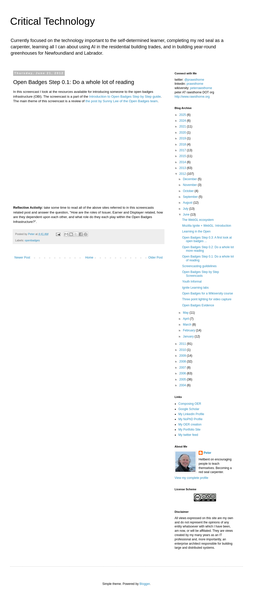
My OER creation (189, 424)
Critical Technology (52, 21)
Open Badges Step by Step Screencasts (200, 273)
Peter (207, 453)
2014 (183, 162)
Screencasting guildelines (199, 266)
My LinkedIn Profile (191, 414)
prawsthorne (194, 84)
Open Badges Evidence (198, 305)
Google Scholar (188, 409)
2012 (183, 174)
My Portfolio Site (189, 429)
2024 (183, 120)
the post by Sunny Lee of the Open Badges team (122, 101)
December (190, 179)
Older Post (155, 257)
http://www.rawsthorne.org (192, 96)
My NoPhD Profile (190, 419)
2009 (183, 355)
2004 (183, 385)
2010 (183, 350)
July (186, 208)
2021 (183, 126)
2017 (183, 150)
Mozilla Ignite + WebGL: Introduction (206, 225)
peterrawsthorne (201, 88)
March (187, 324)
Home (89, 257)
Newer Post (22, 257)
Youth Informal (192, 281)
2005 (183, 379)
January (189, 336)
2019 (183, 138)
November (190, 185)
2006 (183, 373)
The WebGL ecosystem (198, 220)
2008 (183, 361)
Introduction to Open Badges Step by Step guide (125, 96)
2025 (183, 115)
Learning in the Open (196, 231)
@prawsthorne (194, 79)
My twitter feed (188, 435)
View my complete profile (191, 478)
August (188, 202)
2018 (183, 144)
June (186, 214)
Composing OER (189, 404)
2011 (183, 344)
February (189, 330)
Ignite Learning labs (195, 287)
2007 (183, 367)
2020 (183, 132)
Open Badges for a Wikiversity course (207, 293)
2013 (183, 168)
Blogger (144, 584)
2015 (183, 156)
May (186, 312)
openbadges (32, 240)
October (189, 191)
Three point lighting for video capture (206, 299)
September (191, 197)
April (186, 319)
